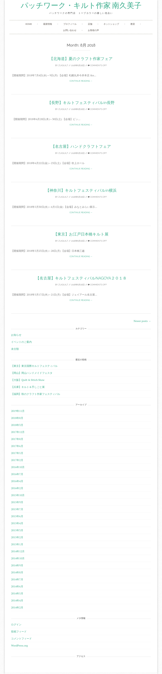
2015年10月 (18, 495)
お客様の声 (93, 30)
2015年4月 (17, 523)
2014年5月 (17, 593)
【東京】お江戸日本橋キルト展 (81, 234)
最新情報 (47, 24)
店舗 (90, 24)
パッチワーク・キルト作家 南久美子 (81, 5)
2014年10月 (18, 558)
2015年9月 (17, 502)
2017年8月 (17, 439)
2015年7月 (17, 509)
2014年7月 (17, 579)
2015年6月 (17, 516)
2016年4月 (17, 481)
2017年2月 (17, 460)
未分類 (15, 349)
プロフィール (70, 24)
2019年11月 (18, 411)
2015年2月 (17, 537)
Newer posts (142, 321)
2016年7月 (17, 474)
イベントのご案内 (21, 342)
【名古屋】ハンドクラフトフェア (81, 146)
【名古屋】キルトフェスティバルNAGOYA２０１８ (81, 278)
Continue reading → (81, 81)
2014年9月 (17, 565)
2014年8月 (17, 572)
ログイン (16, 624)
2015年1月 (17, 544)
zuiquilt (63, 65)
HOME (28, 24)
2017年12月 (18, 432)
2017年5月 (17, 453)
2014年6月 (17, 586)
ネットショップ (111, 24)
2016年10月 (18, 467)
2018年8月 (17, 418)
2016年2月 (17, 488)
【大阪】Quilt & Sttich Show (27, 380)
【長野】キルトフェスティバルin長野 (81, 102)
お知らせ (16, 335)
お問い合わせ (69, 30)
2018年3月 (17, 425)
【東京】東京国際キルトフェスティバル (34, 366)
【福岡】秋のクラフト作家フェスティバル (35, 394)
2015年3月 (17, 530)
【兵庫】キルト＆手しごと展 (28, 387)
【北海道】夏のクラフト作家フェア (81, 58)
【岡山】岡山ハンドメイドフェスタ (31, 373)
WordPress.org (19, 645)
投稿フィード (19, 631)
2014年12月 (18, 551)
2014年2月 (17, 607)
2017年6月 (17, 446)
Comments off (97, 65)
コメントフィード (21, 638)
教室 (132, 24)
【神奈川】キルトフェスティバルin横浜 (81, 190)
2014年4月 (17, 600)
